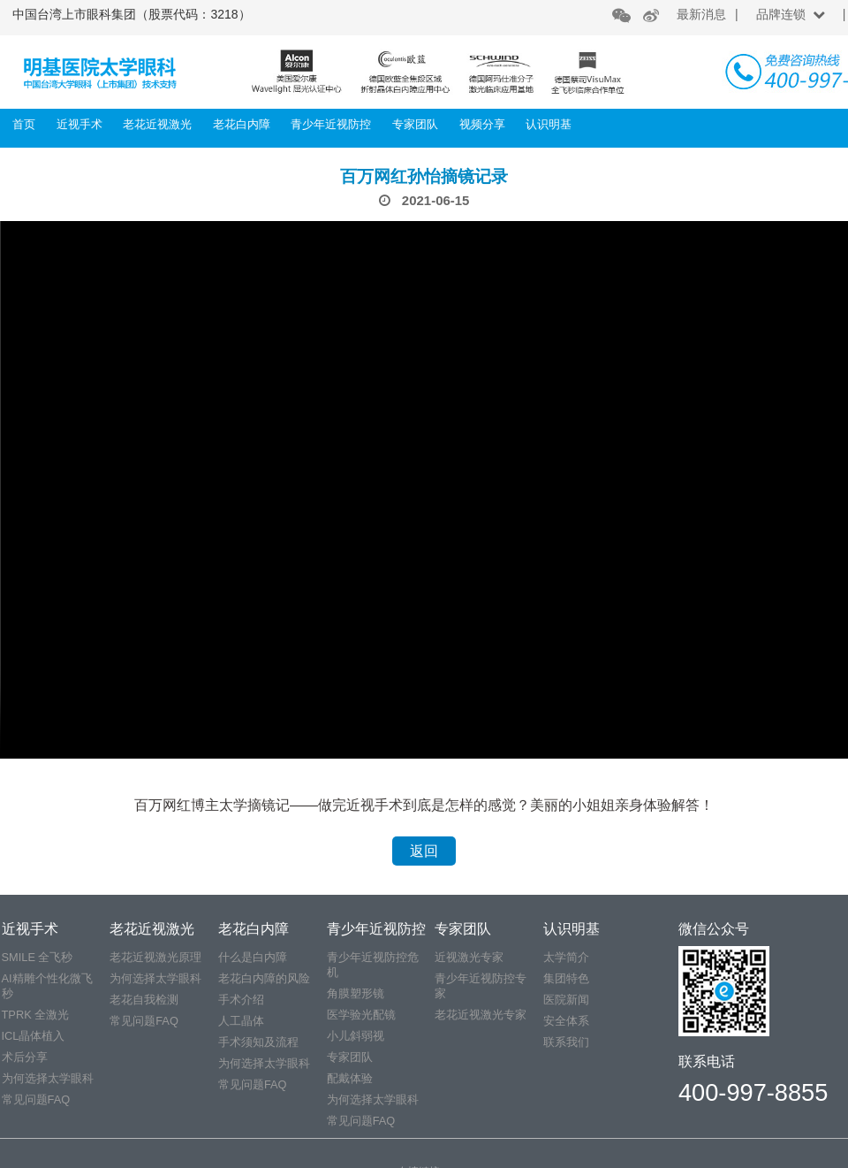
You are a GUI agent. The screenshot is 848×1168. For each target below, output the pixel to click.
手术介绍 (241, 999)
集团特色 (566, 978)
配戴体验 (350, 1078)
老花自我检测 (144, 999)
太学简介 (566, 957)
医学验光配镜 (361, 1014)
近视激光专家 (469, 957)
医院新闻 (566, 999)
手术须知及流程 (258, 1042)
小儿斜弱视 (355, 1035)
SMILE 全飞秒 (37, 957)
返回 (424, 851)
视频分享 (482, 124)
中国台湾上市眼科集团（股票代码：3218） (131, 14)
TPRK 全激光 (36, 1014)
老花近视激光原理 (155, 957)
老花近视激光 (157, 124)
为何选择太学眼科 (48, 1078)
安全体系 (566, 1020)
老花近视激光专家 (480, 1014)
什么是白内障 (252, 957)
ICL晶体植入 (33, 1035)
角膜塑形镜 (355, 993)
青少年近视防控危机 (373, 964)
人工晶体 (241, 1020)
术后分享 (25, 1057)
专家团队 (415, 124)
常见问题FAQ (36, 1099)
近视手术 (79, 124)
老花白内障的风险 (264, 978)
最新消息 (701, 14)
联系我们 (566, 1042)
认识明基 (549, 124)
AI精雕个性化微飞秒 (47, 986)
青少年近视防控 (331, 124)
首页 (23, 124)
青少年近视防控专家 (480, 986)
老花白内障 (241, 124)
